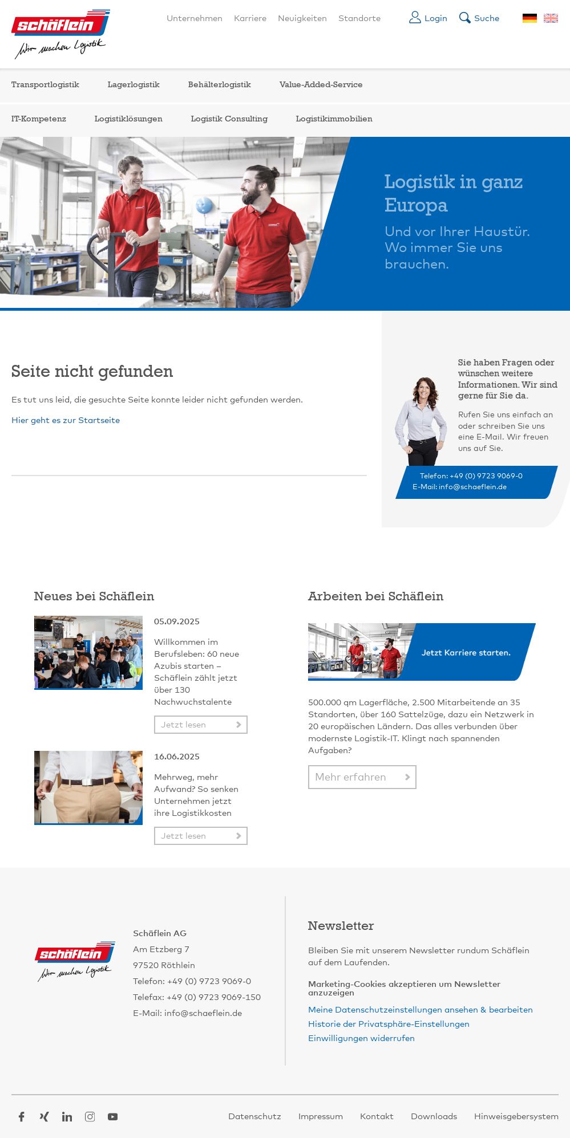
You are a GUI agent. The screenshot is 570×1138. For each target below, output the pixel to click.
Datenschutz (254, 1116)
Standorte (359, 18)
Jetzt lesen (183, 725)
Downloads (434, 1116)
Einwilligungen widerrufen (361, 1038)
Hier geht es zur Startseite (65, 420)
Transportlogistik (45, 85)
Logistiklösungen (129, 119)
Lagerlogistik (134, 85)
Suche (486, 18)
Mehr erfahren (350, 778)
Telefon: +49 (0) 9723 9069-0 (471, 476)
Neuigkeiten (302, 18)
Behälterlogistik (219, 85)
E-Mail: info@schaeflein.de (460, 487)
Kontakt (377, 1116)
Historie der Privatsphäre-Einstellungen (389, 1024)
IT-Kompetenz (38, 119)
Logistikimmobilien (334, 119)
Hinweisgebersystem (516, 1116)
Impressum (320, 1116)
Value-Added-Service (321, 85)
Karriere (250, 18)
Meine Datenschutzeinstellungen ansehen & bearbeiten (420, 1010)
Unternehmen (195, 18)
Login (436, 18)
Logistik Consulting (229, 119)
